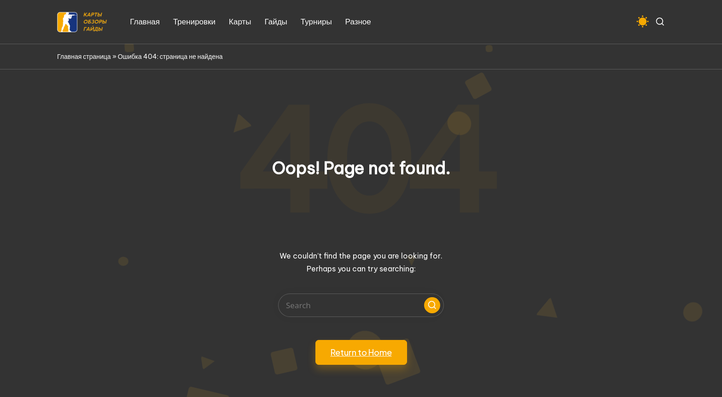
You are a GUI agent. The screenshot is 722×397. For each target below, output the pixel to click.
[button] (432, 305)
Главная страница (84, 56)
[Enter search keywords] (361, 305)
